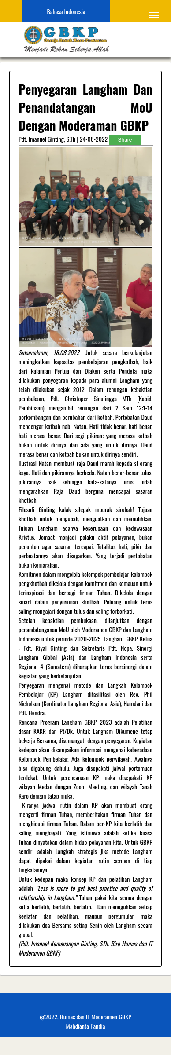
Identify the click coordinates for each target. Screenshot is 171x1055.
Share (125, 140)
